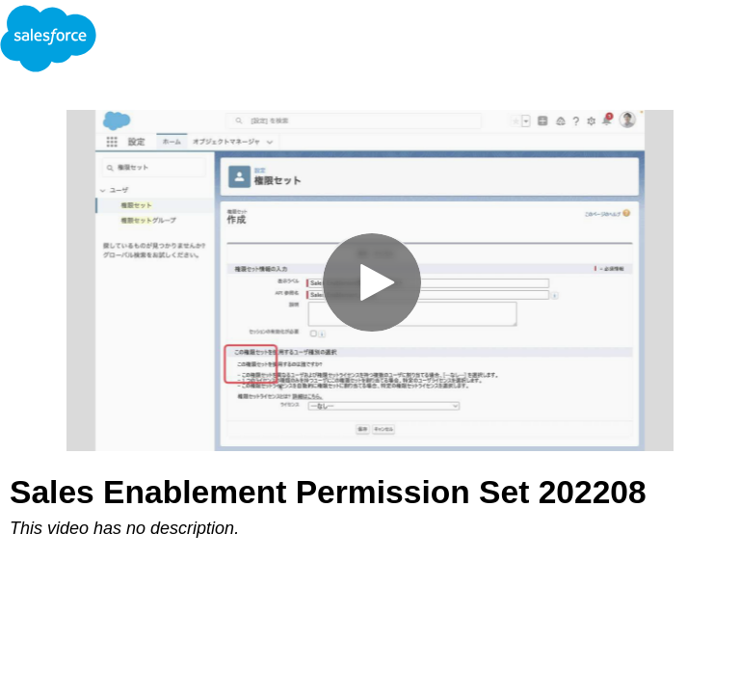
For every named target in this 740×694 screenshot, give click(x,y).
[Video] (370, 280)
